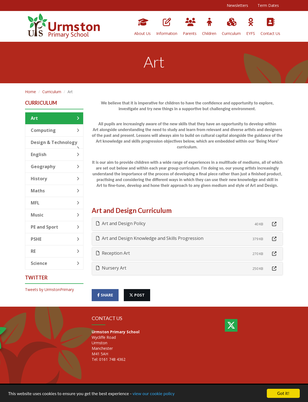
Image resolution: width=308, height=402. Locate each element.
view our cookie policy (154, 394)
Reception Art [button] (113, 253)
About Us (142, 27)
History (55, 179)
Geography (55, 166)
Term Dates (268, 5)
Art (55, 118)
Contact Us (270, 27)
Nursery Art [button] (111, 268)
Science (55, 263)
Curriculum (231, 27)
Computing (55, 130)
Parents (190, 27)
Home (30, 91)
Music (55, 215)
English (55, 154)
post (137, 295)
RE (55, 251)
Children (209, 27)
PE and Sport (55, 227)
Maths (55, 191)
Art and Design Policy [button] (120, 223)
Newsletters (237, 5)
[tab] (187, 224)
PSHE (55, 239)
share (105, 295)
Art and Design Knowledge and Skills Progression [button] (149, 238)
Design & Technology (55, 144)
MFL (55, 203)
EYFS (250, 27)
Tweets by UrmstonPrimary (49, 289)
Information (166, 27)
